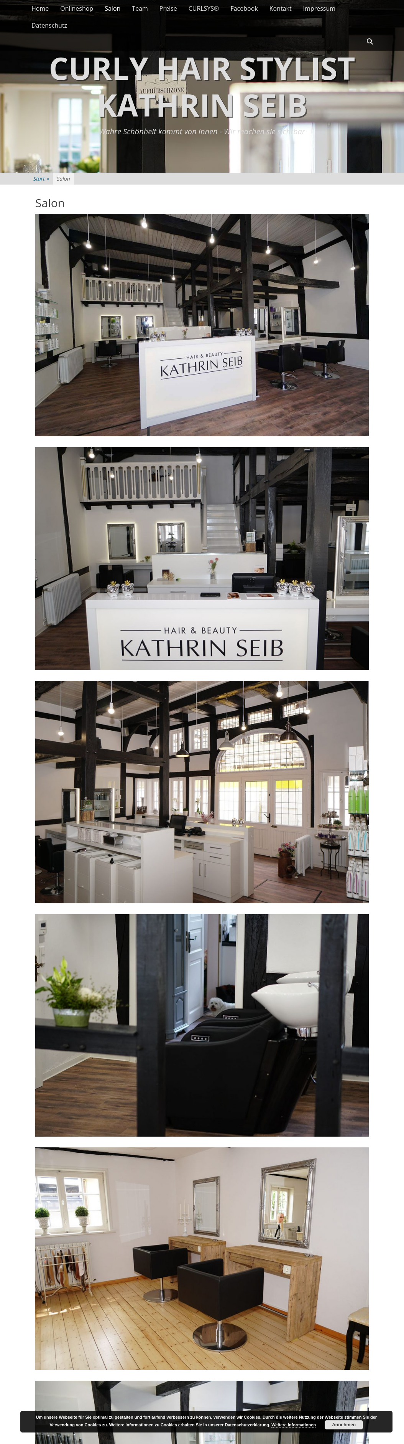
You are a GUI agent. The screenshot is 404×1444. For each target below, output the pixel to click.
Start (41, 179)
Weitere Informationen (293, 1425)
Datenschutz (49, 25)
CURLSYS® (204, 8)
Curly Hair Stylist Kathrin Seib (202, 86)
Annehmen (344, 1424)
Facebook (244, 8)
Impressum (319, 8)
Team (140, 8)
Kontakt (280, 8)
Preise (168, 8)
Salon (112, 8)
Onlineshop (76, 8)
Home (40, 8)
